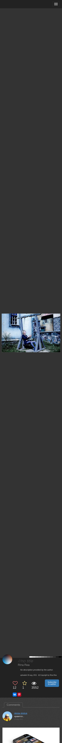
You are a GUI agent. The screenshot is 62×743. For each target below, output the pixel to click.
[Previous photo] (3, 323)
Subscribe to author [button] (52, 683)
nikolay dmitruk (20, 713)
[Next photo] (59, 323)
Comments (13, 704)
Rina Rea (24, 665)
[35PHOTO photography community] (15, 4)
